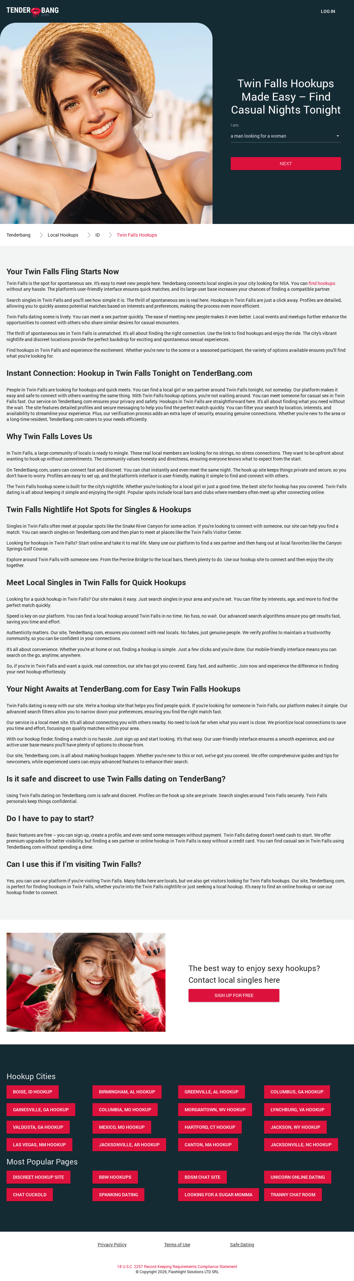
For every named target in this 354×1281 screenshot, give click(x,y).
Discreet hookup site (38, 1177)
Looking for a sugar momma (218, 1194)
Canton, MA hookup (208, 1144)
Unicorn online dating (298, 1177)
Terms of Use (177, 1244)
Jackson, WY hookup (295, 1127)
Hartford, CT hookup (210, 1127)
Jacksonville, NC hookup (301, 1144)
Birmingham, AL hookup (127, 1092)
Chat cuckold (29, 1194)
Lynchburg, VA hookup (297, 1109)
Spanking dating (118, 1194)
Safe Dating (242, 1244)
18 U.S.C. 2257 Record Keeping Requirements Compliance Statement (177, 1266)
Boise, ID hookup (32, 1092)
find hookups (322, 283)
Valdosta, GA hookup (38, 1127)
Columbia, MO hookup (125, 1109)
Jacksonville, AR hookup (129, 1144)
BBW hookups (115, 1177)
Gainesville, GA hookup (41, 1109)
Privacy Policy (112, 1244)
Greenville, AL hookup (211, 1092)
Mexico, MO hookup (122, 1127)
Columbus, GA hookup (297, 1092)
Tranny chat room (293, 1194)
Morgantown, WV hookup (215, 1109)
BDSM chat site (202, 1177)
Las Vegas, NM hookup (39, 1144)
